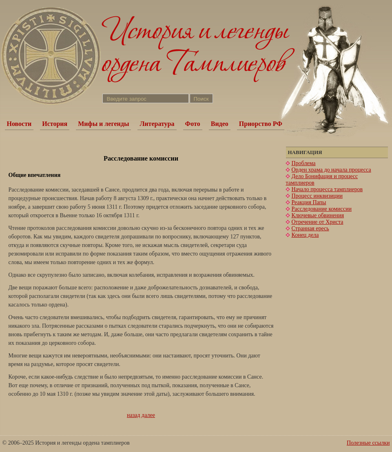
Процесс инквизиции (317, 196)
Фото (192, 123)
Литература (157, 123)
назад (133, 415)
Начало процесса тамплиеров (327, 189)
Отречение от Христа (317, 222)
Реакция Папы (309, 202)
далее (148, 415)
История (54, 123)
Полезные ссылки (368, 443)
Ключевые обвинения (318, 215)
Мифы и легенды (103, 123)
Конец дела (305, 235)
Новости (19, 123)
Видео (219, 123)
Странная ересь (310, 228)
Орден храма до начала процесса (331, 170)
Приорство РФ (260, 123)
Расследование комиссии (322, 209)
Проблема (304, 163)
